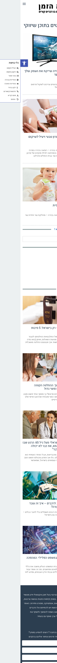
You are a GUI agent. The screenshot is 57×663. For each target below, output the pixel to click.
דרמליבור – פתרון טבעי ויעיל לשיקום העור (31, 139)
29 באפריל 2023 (49, 145)
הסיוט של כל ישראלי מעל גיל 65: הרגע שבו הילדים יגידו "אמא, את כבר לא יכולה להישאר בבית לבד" (28, 446)
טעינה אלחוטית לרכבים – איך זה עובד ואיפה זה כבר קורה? (32, 505)
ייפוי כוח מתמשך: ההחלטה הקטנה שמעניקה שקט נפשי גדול (34, 387)
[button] (3, 63)
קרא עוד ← (51, 91)
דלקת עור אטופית (43, 205)
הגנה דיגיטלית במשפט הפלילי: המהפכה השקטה (30, 559)
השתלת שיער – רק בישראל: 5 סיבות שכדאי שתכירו (33, 329)
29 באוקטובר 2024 (49, 80)
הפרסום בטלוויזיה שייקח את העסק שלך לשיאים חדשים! (29, 73)
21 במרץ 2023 (50, 210)
